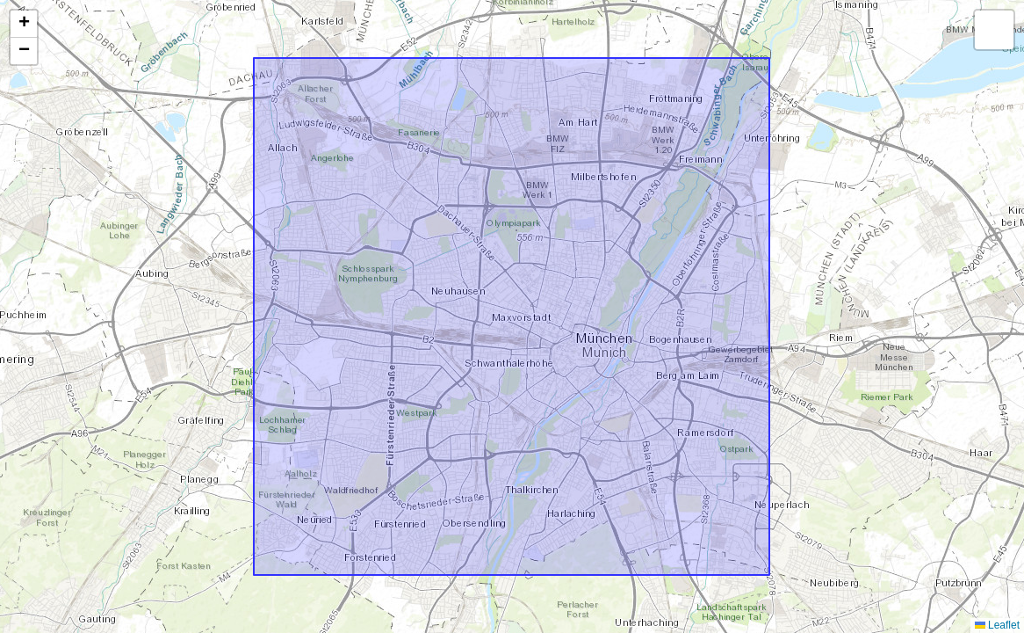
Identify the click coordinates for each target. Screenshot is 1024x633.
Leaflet (997, 625)
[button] (24, 24)
